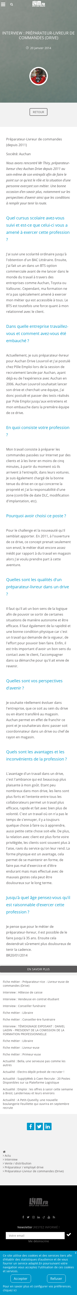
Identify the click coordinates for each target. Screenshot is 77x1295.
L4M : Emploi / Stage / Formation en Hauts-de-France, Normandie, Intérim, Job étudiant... (38, 4)
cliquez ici (10, 1290)
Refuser (56, 1278)
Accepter (21, 1278)
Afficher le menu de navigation (3, 4)
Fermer (75, 1253)
